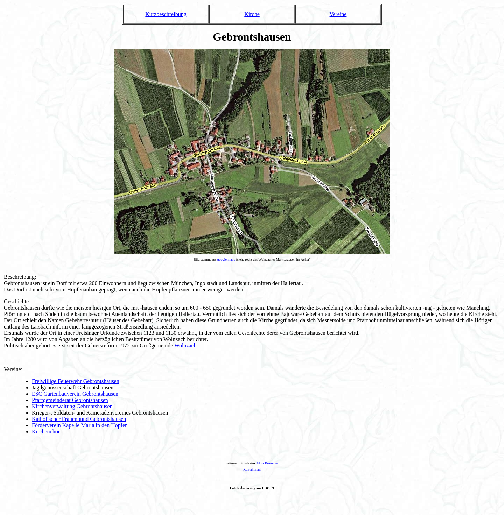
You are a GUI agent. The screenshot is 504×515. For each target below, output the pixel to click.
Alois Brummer (268, 463)
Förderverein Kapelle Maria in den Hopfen (80, 425)
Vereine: (13, 369)
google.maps (226, 259)
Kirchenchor (46, 432)
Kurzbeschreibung (165, 14)
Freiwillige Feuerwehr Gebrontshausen (75, 381)
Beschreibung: (20, 277)
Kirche (252, 14)
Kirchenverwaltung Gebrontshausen (72, 406)
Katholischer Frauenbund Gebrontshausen (79, 419)
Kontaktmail (252, 469)
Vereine (338, 14)
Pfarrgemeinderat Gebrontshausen (70, 400)
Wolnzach (185, 345)
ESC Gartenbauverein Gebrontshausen (75, 394)
